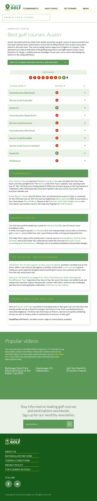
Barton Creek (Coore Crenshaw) (24, 145)
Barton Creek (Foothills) (20, 138)
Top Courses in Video (17, 469)
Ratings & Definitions (18, 456)
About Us (10, 451)
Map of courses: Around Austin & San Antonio (38, 62)
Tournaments (31, 8)
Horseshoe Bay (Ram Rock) (22, 92)
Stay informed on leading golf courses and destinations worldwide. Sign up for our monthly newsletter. (49, 410)
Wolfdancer (15, 160)
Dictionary (70, 8)
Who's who (51, 8)
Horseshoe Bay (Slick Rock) (22, 130)
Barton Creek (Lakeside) (20, 100)
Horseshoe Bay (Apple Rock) (22, 115)
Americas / (14, 28)
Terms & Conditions (17, 460)
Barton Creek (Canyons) (20, 123)
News (86, 8)
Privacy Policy (14, 465)
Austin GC (14, 153)
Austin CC (14, 108)
